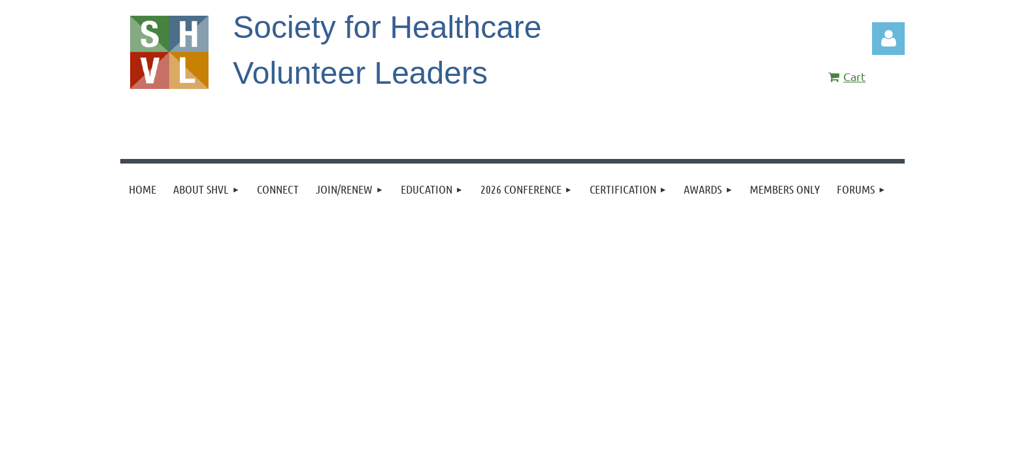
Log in (888, 38)
